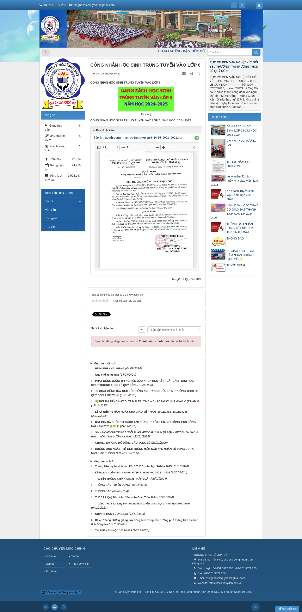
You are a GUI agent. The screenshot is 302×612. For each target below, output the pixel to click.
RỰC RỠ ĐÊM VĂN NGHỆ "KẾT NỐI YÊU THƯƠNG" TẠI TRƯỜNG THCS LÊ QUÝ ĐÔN (234, 67)
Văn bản (50, 209)
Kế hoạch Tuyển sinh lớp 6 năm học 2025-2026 (240, 195)
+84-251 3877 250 (54, 5)
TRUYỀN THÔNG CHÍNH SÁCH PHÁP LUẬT (122, 478)
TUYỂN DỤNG (236, 265)
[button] (197, 138)
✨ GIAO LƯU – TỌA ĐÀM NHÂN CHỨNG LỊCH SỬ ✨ (240, 255)
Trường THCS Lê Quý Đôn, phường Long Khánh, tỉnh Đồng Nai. (180, 591)
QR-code (49, 592)
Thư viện (50, 226)
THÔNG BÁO (103, 491)
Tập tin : (138, 137)
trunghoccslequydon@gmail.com (94, 5)
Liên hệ (50, 563)
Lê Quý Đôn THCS (192, 279)
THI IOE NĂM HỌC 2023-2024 (113, 530)
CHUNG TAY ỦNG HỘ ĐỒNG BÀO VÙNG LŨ (122, 442)
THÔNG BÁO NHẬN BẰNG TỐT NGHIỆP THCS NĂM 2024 (240, 228)
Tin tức (49, 201)
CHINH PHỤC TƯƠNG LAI (111, 513)
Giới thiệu (51, 556)
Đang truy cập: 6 (69, 592)
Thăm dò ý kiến (80, 563)
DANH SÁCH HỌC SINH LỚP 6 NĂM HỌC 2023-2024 (242, 130)
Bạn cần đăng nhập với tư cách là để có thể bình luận (145, 341)
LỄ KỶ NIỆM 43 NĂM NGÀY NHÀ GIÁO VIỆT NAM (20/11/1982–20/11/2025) (141, 411)
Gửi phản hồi (287, 609)
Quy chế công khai (107, 374)
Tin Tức (75, 556)
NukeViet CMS (243, 591)
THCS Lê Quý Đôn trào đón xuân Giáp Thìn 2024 (126, 497)
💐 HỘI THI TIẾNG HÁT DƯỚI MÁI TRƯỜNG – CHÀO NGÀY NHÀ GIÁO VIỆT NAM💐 (147, 401)
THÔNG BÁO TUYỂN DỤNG (112, 484)
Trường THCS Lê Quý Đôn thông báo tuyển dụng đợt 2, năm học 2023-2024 (143, 503)
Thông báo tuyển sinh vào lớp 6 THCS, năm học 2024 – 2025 (133, 466)
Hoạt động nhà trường (59, 192)
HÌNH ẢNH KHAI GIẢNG (109, 368)
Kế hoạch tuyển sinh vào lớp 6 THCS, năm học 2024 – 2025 (132, 472)
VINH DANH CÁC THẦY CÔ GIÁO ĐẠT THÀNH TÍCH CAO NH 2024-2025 (234, 211)
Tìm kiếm (51, 571)
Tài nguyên (52, 218)
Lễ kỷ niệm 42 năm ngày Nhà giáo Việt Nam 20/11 (234, 180)
